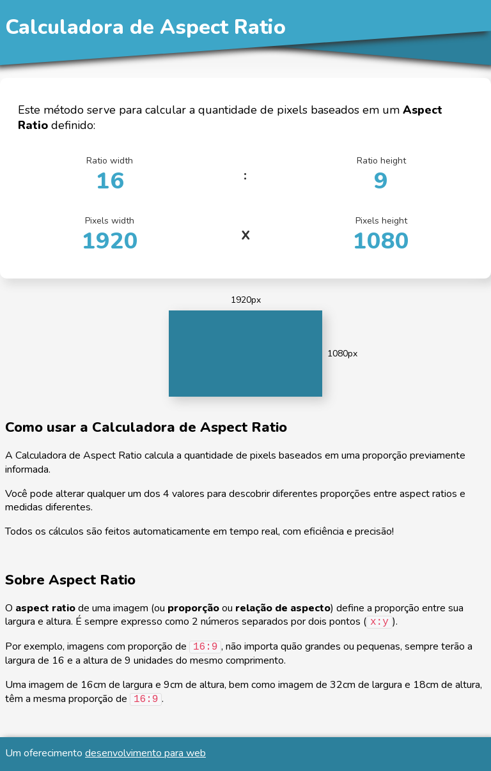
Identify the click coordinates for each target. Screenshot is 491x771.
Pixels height (381, 235)
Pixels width (109, 235)
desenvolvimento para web (145, 753)
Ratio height (381, 175)
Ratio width (109, 175)
